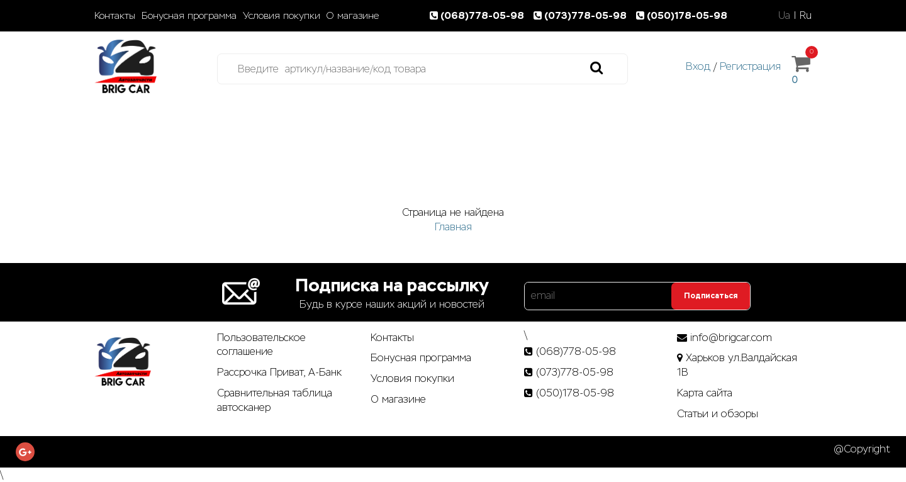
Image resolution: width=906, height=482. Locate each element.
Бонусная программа (189, 15)
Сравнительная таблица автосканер (274, 400)
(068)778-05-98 (479, 15)
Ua (784, 15)
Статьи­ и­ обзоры (717, 414)
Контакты (114, 15)
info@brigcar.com (731, 338)
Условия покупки (281, 15)
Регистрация (750, 66)
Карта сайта (704, 393)
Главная (453, 227)
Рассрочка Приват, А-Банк (279, 372)
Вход (698, 66)
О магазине (353, 15)
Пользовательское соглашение (261, 345)
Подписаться (710, 296)
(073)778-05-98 (583, 15)
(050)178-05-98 (683, 15)
